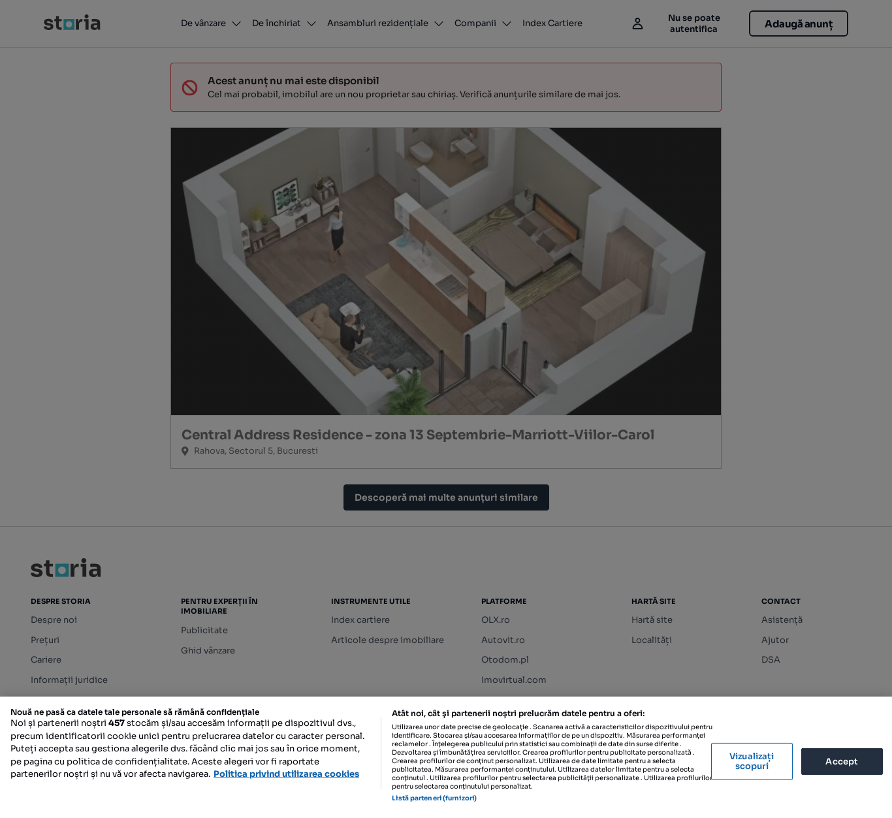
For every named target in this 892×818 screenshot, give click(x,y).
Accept (841, 760)
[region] (446, 757)
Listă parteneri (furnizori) (434, 798)
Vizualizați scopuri (751, 761)
